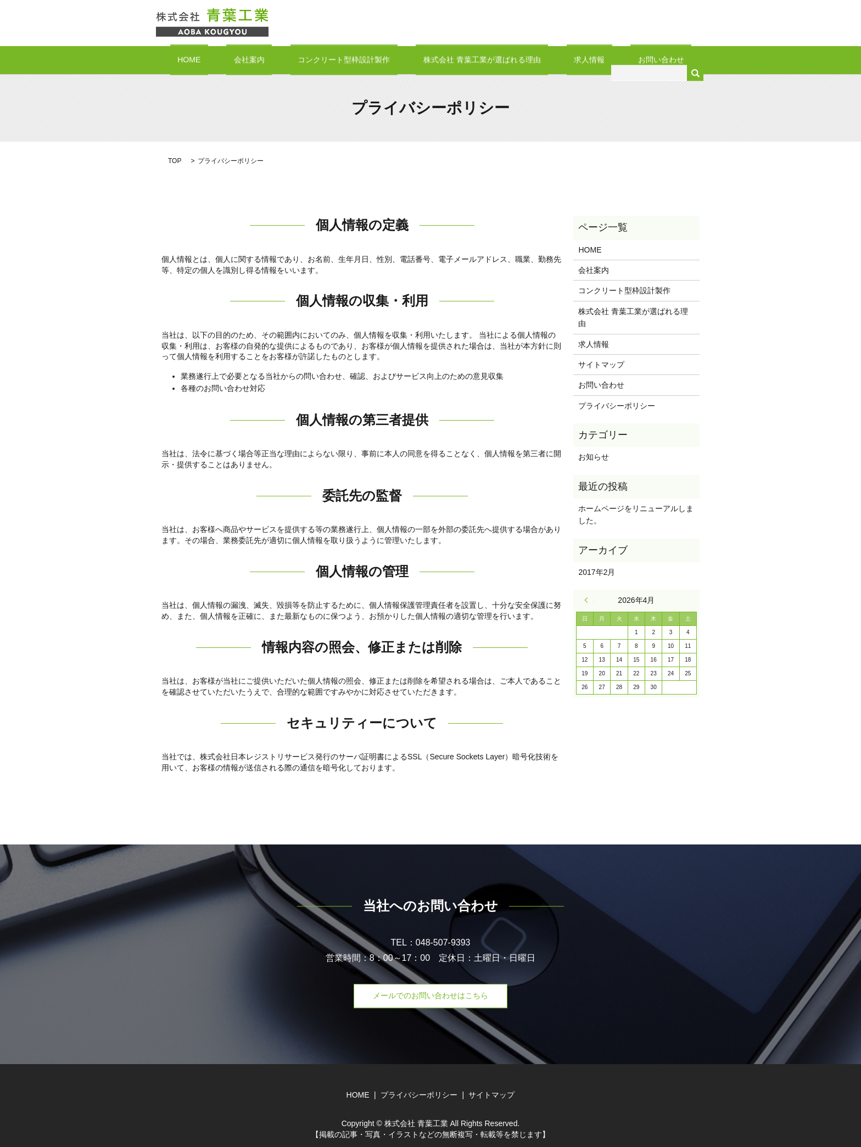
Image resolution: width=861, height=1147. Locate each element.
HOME (225, 59)
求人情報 (566, 59)
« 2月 (589, 600)
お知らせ (593, 456)
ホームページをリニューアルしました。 (636, 513)
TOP (174, 160)
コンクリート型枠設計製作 (351, 59)
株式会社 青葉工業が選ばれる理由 (474, 59)
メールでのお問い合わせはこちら (430, 995)
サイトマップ (601, 364)
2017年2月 (596, 571)
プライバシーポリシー (616, 404)
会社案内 (271, 59)
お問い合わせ (624, 59)
